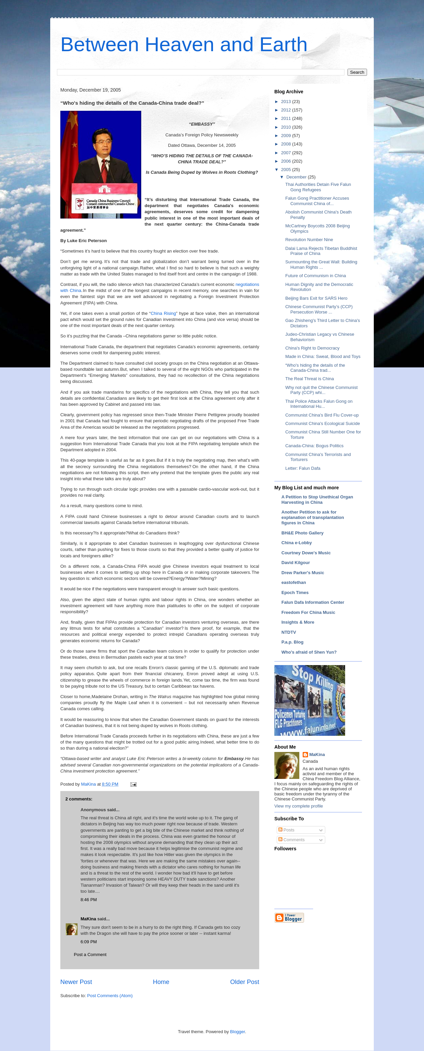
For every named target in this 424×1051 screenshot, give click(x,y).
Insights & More (297, 622)
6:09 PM (89, 941)
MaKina (88, 918)
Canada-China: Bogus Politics (314, 445)
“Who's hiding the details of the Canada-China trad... (315, 368)
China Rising (163, 313)
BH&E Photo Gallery (302, 532)
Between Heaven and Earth (184, 44)
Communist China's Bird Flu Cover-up (322, 415)
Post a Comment (90, 954)
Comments (291, 839)
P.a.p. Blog (292, 642)
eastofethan (293, 582)
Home (161, 982)
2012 (286, 109)
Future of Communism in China (315, 275)
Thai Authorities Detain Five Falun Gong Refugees (318, 187)
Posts (286, 829)
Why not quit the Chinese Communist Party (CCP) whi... (321, 390)
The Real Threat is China (309, 378)
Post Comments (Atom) (110, 995)
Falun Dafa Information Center (312, 602)
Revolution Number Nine (309, 239)
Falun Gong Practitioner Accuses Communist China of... (317, 201)
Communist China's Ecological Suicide (322, 423)
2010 (286, 127)
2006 (286, 161)
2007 (286, 152)
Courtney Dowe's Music (306, 552)
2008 (286, 143)
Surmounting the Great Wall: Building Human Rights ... (321, 264)
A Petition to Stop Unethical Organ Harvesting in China (317, 499)
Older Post (244, 982)
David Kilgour (295, 562)
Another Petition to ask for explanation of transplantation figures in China (312, 517)
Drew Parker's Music (302, 572)
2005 (286, 169)
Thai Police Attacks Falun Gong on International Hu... (318, 404)
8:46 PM (89, 899)
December (297, 176)
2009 (286, 135)
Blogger (237, 1031)
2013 (286, 101)
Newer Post (76, 982)
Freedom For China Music (308, 612)
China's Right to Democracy (312, 348)
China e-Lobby (296, 542)
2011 (286, 118)
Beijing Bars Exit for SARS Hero (316, 298)
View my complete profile (298, 806)
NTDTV (288, 632)
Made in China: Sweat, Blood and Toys (322, 356)
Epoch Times (295, 592)
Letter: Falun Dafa (302, 468)
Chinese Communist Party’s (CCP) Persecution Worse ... (319, 309)
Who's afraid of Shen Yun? (309, 652)
